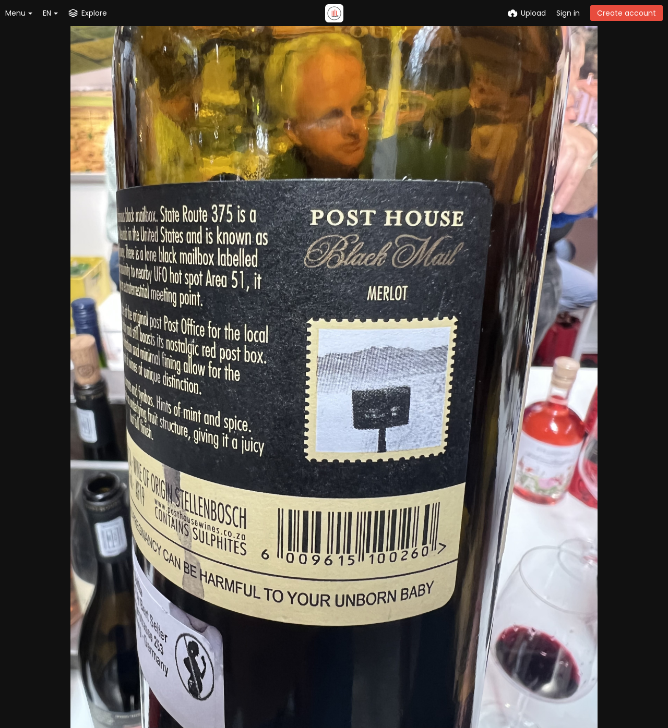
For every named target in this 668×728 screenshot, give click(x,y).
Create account (626, 13)
